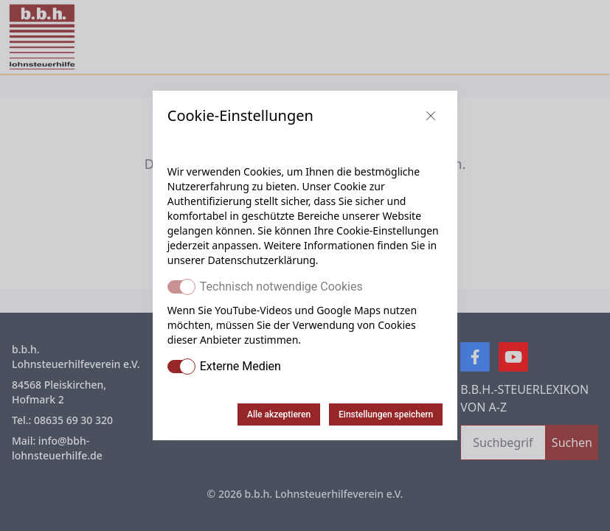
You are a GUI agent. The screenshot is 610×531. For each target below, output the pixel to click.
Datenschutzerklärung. (262, 260)
